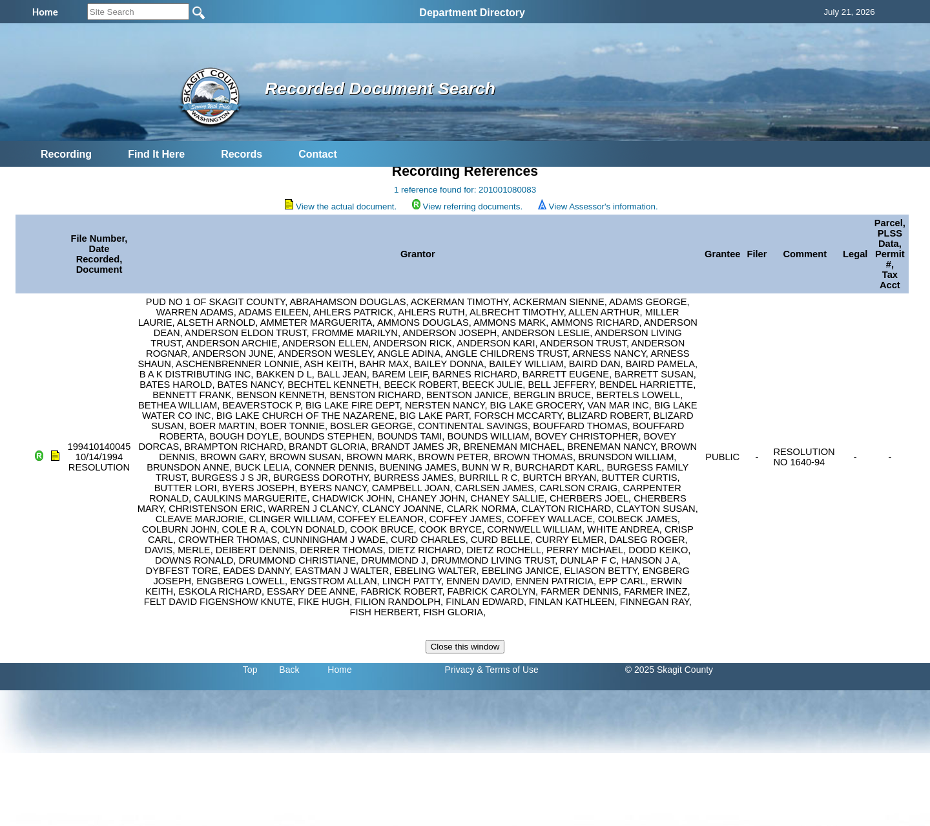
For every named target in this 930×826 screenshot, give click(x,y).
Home (339, 669)
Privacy (460, 669)
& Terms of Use (507, 669)
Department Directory (472, 12)
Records (241, 154)
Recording (66, 154)
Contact (317, 154)
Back (289, 669)
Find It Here (156, 154)
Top (250, 669)
